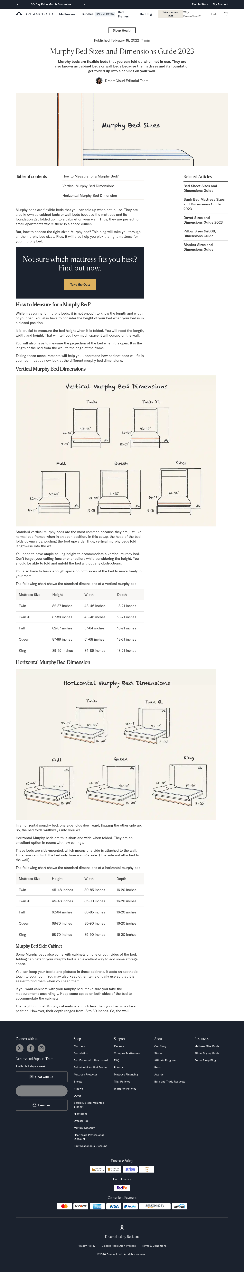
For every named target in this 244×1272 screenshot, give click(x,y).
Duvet (77, 1095)
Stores (158, 1053)
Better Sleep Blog (205, 1060)
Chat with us (41, 1077)
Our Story (160, 1046)
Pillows (78, 1088)
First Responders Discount (90, 1146)
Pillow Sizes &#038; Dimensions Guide (199, 233)
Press (157, 1067)
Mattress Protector (85, 1074)
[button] (67, 14)
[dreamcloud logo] (34, 14)
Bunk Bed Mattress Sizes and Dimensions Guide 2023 (204, 204)
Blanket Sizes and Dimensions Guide (198, 247)
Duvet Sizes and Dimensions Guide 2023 (203, 220)
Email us (41, 1105)
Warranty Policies (125, 1088)
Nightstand (81, 1113)
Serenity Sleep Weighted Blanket (89, 1104)
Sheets (78, 1081)
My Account (220, 4)
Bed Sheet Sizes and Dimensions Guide (200, 188)
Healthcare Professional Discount (89, 1137)
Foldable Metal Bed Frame (90, 1067)
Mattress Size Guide (206, 1046)
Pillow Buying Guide (206, 1053)
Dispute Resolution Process (118, 1245)
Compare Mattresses (127, 1053)
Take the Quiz (80, 284)
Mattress (79, 1046)
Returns (119, 1067)
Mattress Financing (126, 1074)
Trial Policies (122, 1081)
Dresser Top (81, 1121)
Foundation (81, 1053)
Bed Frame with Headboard (91, 1060)
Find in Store (200, 4)
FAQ (116, 1060)
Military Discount (84, 1128)
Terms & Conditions (154, 1245)
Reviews (119, 1046)
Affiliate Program (165, 1060)
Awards (159, 1074)
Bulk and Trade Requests (169, 1081)
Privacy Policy (86, 1245)
